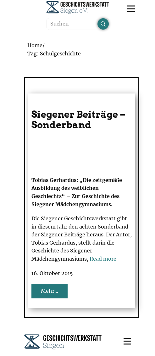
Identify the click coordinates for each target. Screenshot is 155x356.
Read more (103, 259)
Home (34, 45)
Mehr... (49, 291)
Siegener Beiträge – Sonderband (78, 119)
